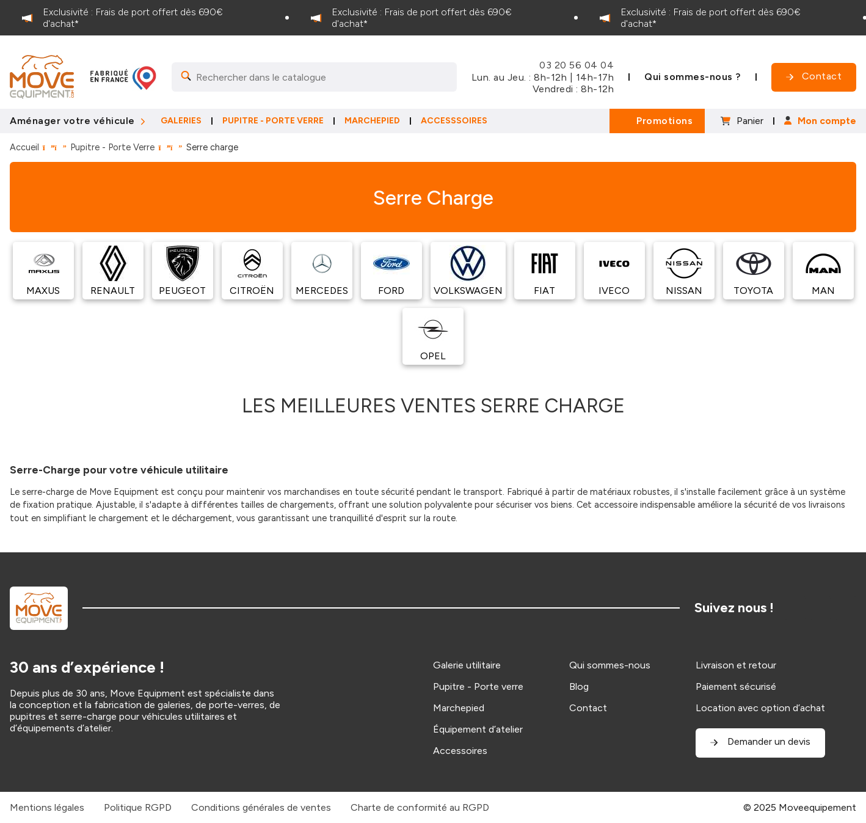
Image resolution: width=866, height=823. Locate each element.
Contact (588, 708)
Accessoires (460, 750)
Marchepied (458, 708)
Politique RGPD (138, 807)
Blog (579, 686)
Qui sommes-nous (609, 665)
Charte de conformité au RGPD (420, 807)
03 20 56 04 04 (576, 65)
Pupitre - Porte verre (478, 686)
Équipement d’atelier (478, 729)
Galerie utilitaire (467, 665)
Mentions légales (47, 807)
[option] (144, 17)
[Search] (314, 77)
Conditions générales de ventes (261, 807)
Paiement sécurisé (736, 686)
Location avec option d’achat (760, 708)
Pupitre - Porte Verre (112, 147)
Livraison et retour (736, 665)
